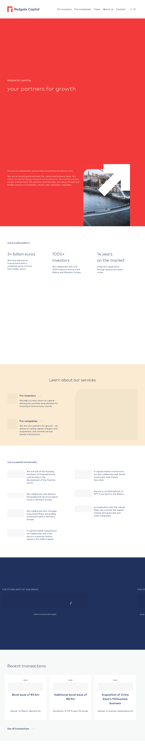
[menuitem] (131, 9)
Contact (120, 9)
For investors (64, 9)
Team (97, 9)
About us (108, 9)
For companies (82, 9)
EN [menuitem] (131, 9)
